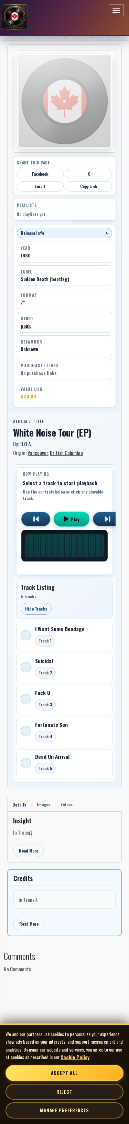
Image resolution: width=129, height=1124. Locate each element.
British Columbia (66, 452)
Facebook (40, 174)
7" (23, 302)
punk (26, 325)
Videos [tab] (67, 804)
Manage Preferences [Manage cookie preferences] (64, 1110)
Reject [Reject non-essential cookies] (64, 1091)
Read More (28, 851)
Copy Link (88, 186)
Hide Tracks (36, 609)
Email (40, 186)
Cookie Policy (75, 1057)
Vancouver (38, 452)
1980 (26, 255)
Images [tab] (43, 804)
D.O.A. (26, 444)
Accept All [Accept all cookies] (64, 1072)
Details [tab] (19, 805)
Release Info (64, 233)
